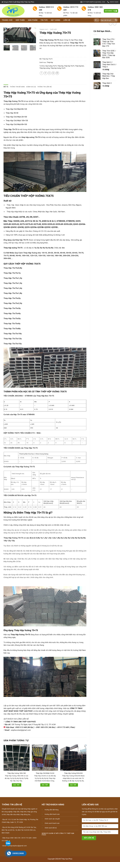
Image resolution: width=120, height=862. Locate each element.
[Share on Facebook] (41, 73)
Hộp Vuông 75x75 (51, 66)
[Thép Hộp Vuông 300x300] (73, 758)
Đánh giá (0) (31, 87)
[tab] (6, 87)
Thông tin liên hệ (44, 87)
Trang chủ (7, 20)
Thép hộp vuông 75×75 (13, 248)
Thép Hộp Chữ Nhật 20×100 (16, 117)
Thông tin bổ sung (17, 87)
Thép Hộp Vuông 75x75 (58, 68)
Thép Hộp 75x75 (69, 66)
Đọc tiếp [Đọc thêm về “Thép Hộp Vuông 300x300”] (73, 785)
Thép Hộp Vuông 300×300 (73, 773)
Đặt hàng (55, 20)
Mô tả (6, 87)
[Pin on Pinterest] (53, 73)
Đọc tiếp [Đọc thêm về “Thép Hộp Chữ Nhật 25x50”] (45, 785)
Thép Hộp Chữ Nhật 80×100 (16, 124)
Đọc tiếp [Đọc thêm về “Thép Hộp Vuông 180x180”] (16, 785)
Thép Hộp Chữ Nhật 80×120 (16, 109)
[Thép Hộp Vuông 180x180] (17, 758)
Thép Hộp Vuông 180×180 (16, 773)
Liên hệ (66, 20)
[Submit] (116, 20)
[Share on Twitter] (45, 73)
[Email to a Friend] (49, 73)
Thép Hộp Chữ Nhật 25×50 (45, 773)
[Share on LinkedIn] (57, 73)
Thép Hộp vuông (44, 68)
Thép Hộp (53, 29)
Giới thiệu (20, 20)
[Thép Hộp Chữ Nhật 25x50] (45, 758)
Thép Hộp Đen (79, 66)
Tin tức (44, 20)
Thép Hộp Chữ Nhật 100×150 (17, 121)
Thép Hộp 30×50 (12, 113)
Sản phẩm (32, 20)
